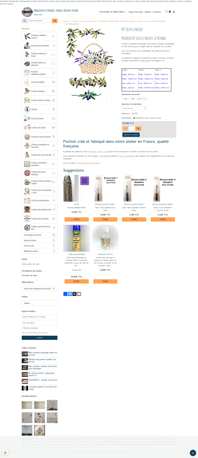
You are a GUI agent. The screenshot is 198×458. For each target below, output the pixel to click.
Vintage (39, 109)
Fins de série (39, 246)
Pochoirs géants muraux (39, 100)
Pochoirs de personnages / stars (39, 191)
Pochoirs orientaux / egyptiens (39, 164)
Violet (76, 204)
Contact (157, 12)
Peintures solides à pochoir (39, 37)
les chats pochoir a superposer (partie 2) (42, 374)
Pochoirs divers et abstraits (39, 64)
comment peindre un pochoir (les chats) (43, 387)
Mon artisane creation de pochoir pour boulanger (43, 367)
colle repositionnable (127, 156)
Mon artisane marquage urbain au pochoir (43, 354)
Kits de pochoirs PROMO (155, 21)
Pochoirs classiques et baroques (39, 146)
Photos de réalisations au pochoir (39, 289)
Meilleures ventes (39, 251)
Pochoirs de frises (39, 128)
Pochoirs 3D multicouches (39, 210)
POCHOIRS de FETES (39, 235)
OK (55, 21)
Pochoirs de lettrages (39, 219)
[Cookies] (5, 453)
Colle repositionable (76, 254)
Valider (39, 338)
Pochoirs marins (39, 119)
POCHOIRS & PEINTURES (112, 12)
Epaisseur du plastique (132, 104)
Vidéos (147, 12)
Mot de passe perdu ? (41, 333)
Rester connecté (31, 329)
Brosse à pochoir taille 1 (105, 204)
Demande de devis (29, 276)
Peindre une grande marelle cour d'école (42, 361)
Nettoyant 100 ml (105, 254)
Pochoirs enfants (39, 82)
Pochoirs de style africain (39, 155)
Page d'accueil (136, 12)
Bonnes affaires (39, 240)
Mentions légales (76, 454)
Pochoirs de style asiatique (39, 173)
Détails (76, 219)
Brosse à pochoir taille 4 (163, 204)
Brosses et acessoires (39, 46)
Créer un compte (27, 333)
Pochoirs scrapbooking (39, 201)
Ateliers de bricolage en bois (39, 228)
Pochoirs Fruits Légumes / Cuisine (39, 182)
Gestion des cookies (121, 454)
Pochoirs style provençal (39, 137)
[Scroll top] (193, 453)
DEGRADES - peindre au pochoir (43, 380)
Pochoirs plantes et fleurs (131, 21)
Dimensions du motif (131, 94)
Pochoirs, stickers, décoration (83, 21)
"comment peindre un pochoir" (88, 163)
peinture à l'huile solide (99, 152)
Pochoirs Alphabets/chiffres (39, 73)
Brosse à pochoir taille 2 (134, 204)
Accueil (66, 21)
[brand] (50, 12)
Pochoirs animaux (39, 91)
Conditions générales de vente (97, 454)
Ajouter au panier (131, 135)
